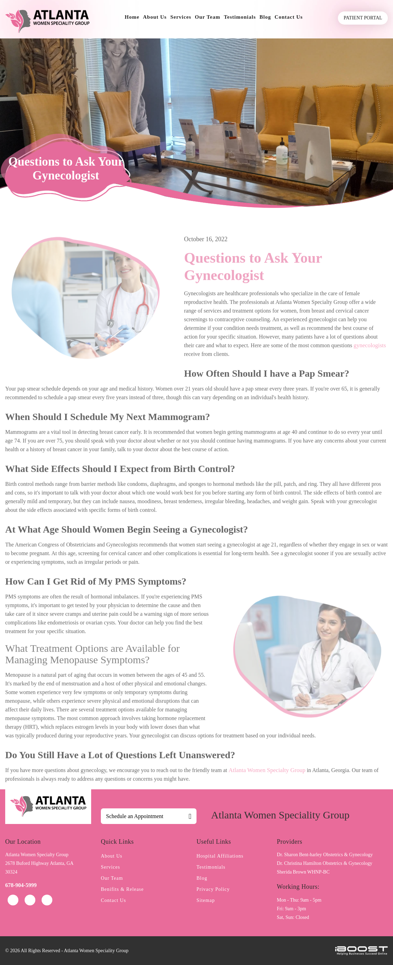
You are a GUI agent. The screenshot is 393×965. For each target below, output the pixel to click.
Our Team (207, 17)
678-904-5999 (21, 885)
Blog (265, 17)
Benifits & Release (122, 889)
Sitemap (205, 900)
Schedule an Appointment (134, 816)
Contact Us (288, 17)
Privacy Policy (213, 889)
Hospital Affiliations (219, 856)
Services (180, 17)
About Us (155, 17)
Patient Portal (363, 17)
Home (132, 17)
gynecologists (369, 364)
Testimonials (240, 17)
